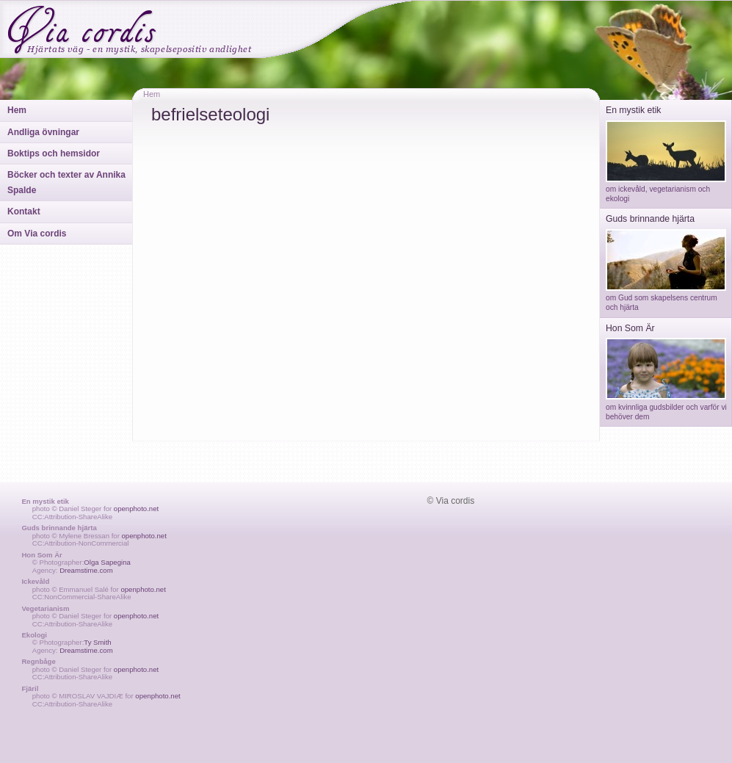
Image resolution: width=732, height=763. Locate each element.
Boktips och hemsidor (53, 153)
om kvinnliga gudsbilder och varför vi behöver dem (666, 407)
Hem (16, 110)
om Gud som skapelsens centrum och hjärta (666, 298)
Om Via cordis (36, 233)
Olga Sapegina (107, 562)
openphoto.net (136, 509)
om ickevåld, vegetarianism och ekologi (666, 189)
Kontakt (23, 211)
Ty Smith (97, 642)
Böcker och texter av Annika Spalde (66, 182)
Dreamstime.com (86, 570)
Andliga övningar (43, 132)
